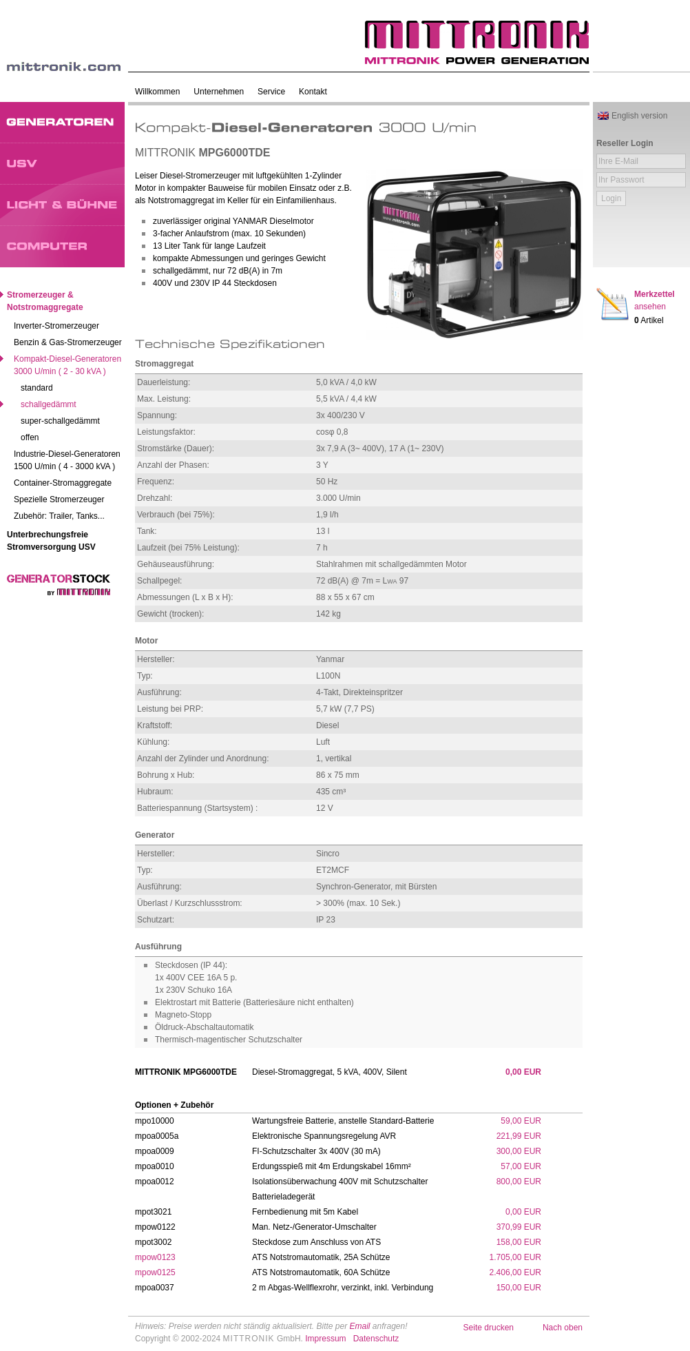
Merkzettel (654, 300)
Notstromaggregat (181, 200)
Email (359, 1326)
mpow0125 (155, 1272)
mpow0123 (155, 1257)
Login (611, 198)
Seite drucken (488, 1327)
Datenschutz (376, 1338)
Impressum (325, 1338)
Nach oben (563, 1327)
